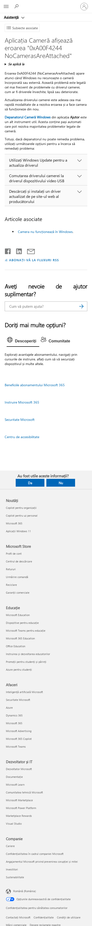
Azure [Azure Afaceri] (9, 707)
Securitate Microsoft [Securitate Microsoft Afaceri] (18, 700)
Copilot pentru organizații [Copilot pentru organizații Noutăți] (21, 508)
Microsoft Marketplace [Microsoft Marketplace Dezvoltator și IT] (19, 800)
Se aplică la (16, 64)
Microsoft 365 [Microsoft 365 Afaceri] (14, 723)
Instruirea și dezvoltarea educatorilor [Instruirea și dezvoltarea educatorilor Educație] (28, 654)
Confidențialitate (44, 917)
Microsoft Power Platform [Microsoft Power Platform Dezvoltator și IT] (21, 808)
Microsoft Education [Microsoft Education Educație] (18, 615)
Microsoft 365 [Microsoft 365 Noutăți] (14, 523)
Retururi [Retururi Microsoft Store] (11, 569)
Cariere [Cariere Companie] (10, 846)
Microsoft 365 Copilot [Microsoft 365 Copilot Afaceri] (19, 739)
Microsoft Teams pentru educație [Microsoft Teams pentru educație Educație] (25, 630)
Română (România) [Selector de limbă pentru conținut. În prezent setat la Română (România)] (24, 891)
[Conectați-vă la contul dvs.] (84, 6)
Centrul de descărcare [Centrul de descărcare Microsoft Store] (19, 561)
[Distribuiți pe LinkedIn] (17, 250)
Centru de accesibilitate (22, 436)
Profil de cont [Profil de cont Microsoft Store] (14, 553)
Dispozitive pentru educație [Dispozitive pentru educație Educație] (22, 623)
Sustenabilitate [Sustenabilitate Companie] (15, 877)
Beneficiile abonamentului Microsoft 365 (35, 385)
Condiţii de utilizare (68, 917)
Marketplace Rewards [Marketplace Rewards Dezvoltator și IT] (19, 816)
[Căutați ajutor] (17, 6)
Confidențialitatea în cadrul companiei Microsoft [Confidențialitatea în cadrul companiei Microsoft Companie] (35, 854)
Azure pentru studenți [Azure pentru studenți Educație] (19, 669)
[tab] (23, 341)
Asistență (12, 17)
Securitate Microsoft (20, 419)
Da (30, 483)
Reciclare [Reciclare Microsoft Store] (11, 585)
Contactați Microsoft (18, 917)
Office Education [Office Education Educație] (15, 646)
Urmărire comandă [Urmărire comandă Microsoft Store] (17, 577)
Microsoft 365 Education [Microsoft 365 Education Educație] (20, 638)
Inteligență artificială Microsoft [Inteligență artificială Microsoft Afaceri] (24, 692)
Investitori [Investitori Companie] (12, 869)
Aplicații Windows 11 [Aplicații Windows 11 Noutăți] (18, 531)
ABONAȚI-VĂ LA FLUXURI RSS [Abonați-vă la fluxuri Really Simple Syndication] (34, 260)
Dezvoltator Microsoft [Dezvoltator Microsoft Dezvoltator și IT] (19, 769)
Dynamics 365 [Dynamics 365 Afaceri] (14, 715)
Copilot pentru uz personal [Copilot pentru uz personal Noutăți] (22, 515)
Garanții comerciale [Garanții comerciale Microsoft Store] (17, 592)
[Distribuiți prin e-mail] (29, 250)
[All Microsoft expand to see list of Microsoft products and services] (6, 6)
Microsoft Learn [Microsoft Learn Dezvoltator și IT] (15, 784)
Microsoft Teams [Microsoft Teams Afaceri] (16, 746)
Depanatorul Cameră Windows (28, 117)
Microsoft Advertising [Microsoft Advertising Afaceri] (18, 731)
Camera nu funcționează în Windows (45, 231)
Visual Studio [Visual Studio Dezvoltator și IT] (14, 823)
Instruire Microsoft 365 (22, 402)
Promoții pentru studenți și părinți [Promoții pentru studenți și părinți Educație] (26, 662)
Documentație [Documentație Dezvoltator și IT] (14, 777)
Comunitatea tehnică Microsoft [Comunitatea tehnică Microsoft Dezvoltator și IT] (24, 792)
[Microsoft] (46, 4)
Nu (61, 483)
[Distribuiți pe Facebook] (8, 250)
